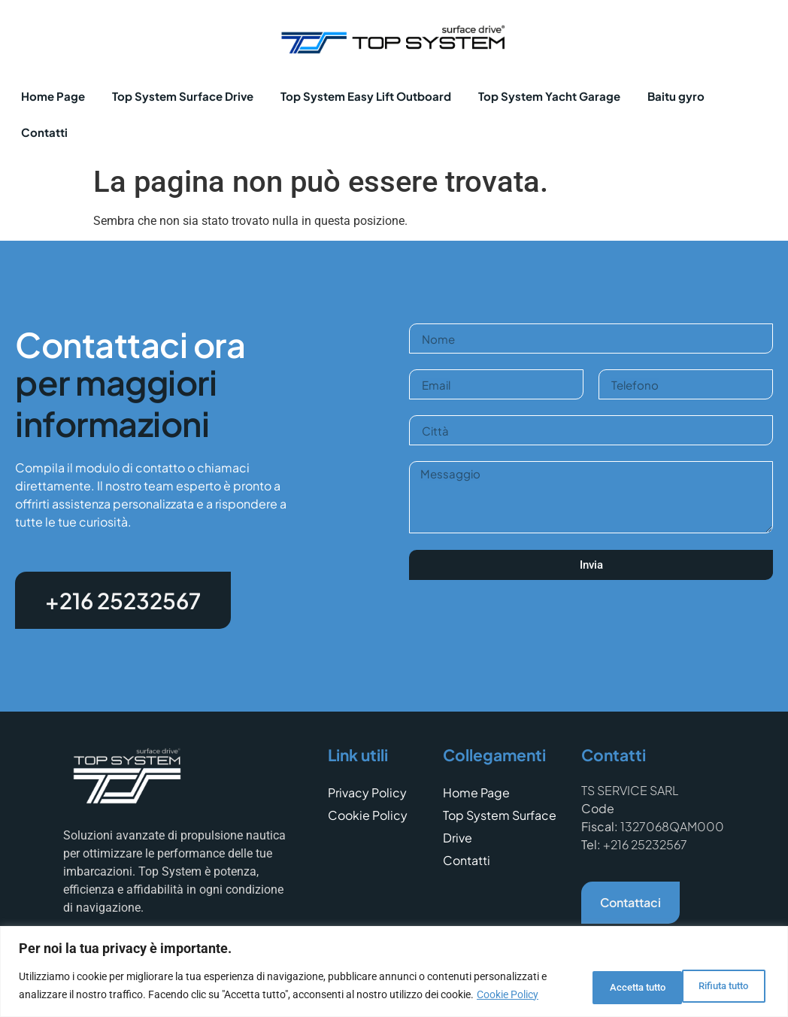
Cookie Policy (86, 995)
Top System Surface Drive (182, 96)
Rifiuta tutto (606, 977)
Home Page (53, 96)
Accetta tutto (716, 977)
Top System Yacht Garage (549, 96)
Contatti (44, 132)
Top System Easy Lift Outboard (365, 96)
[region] (394, 963)
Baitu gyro (676, 96)
